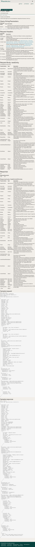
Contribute (15, 545)
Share (20, 3)
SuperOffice (3, 544)
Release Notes (16, 544)
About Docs (9, 545)
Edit (32, 3)
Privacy (21, 544)
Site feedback (26, 544)
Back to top (20, 545)
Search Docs (3, 545)
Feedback (26, 3)
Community (9, 544)
